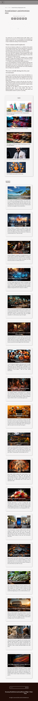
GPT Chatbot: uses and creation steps (15, 174)
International (17, 692)
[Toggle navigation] (2, 2)
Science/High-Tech (25, 692)
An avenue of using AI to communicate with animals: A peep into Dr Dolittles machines (19, 637)
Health (12, 692)
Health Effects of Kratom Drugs (16, 581)
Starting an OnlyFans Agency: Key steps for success (18, 159)
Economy (7, 692)
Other (9, 7)
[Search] (18, 687)
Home (6, 7)
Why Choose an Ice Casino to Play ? (18, 278)
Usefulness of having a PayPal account (18, 525)
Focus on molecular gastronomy (17, 498)
